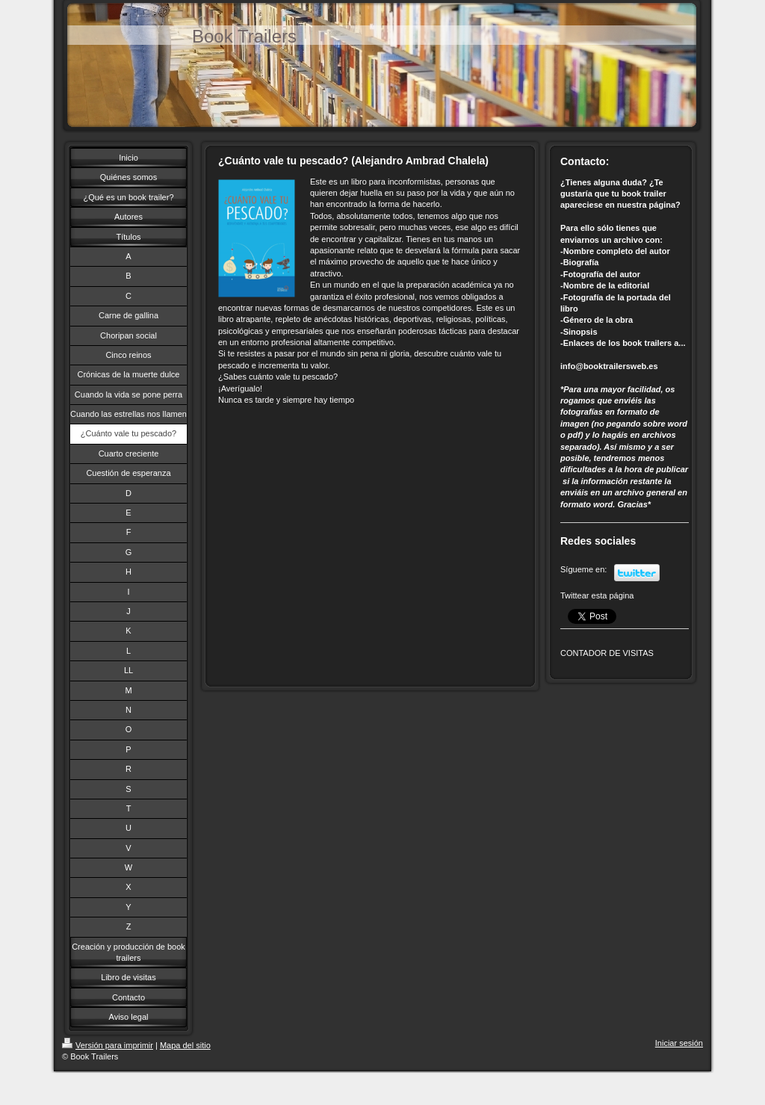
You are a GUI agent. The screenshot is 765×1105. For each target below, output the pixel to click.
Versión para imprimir (107, 1045)
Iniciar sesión (679, 1043)
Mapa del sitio (185, 1045)
